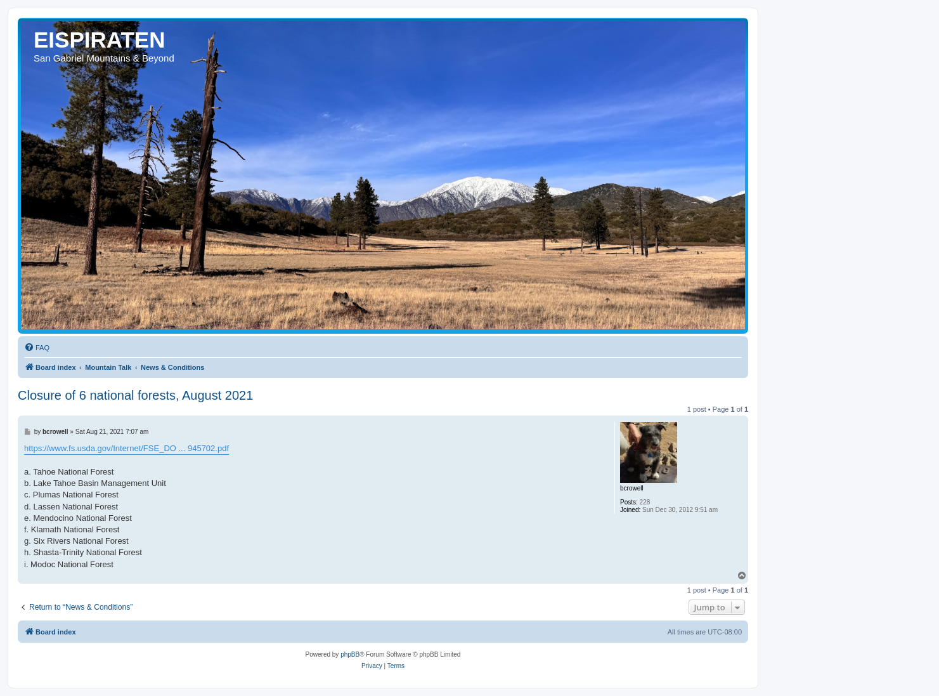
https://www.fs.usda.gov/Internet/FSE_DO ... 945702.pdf (126, 448)
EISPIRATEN (99, 39)
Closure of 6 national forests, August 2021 (135, 395)
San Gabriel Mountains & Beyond (104, 58)
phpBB (349, 654)
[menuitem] (36, 347)
